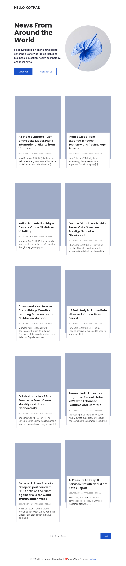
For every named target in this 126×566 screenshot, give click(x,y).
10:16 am (98, 410)
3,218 (63, 536)
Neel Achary (24, 153)
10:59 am (98, 153)
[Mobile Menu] (107, 7)
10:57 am (48, 236)
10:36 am (98, 323)
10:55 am (98, 240)
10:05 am (48, 413)
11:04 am (48, 153)
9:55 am (48, 504)
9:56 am (98, 493)
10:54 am (48, 323)
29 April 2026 (37, 153)
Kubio (93, 559)
